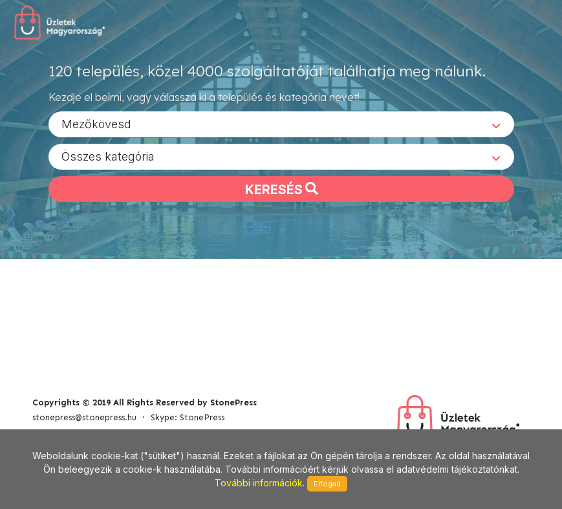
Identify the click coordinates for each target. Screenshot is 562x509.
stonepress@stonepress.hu (84, 417)
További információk (259, 482)
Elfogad (327, 483)
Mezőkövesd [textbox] (96, 123)
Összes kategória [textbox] (108, 156)
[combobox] (281, 124)
